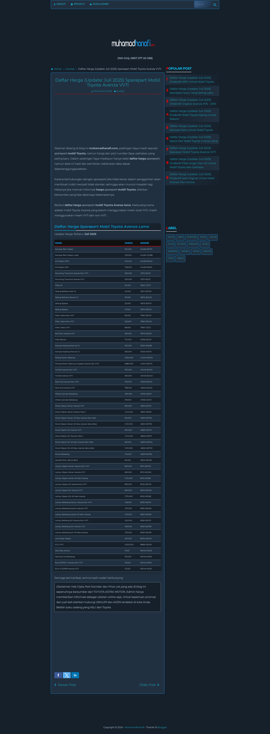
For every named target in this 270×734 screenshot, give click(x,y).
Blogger (162, 727)
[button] (58, 675)
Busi (203, 236)
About (59, 4)
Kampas (173, 251)
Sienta (207, 251)
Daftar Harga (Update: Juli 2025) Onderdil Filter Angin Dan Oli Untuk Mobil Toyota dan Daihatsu (193, 163)
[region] (135, 20)
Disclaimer (99, 4)
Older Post (147, 685)
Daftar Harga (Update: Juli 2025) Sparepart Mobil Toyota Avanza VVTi (107, 83)
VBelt (180, 258)
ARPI (180, 236)
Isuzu (205, 244)
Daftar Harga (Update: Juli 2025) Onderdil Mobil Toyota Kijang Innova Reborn (193, 115)
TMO (170, 258)
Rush (196, 251)
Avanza (119, 91)
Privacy (78, 4)
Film (171, 244)
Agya (171, 236)
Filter (181, 244)
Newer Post (67, 685)
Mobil (185, 251)
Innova (193, 244)
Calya (213, 236)
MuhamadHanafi (134, 727)
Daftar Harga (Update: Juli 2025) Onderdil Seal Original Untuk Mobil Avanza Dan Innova (192, 178)
